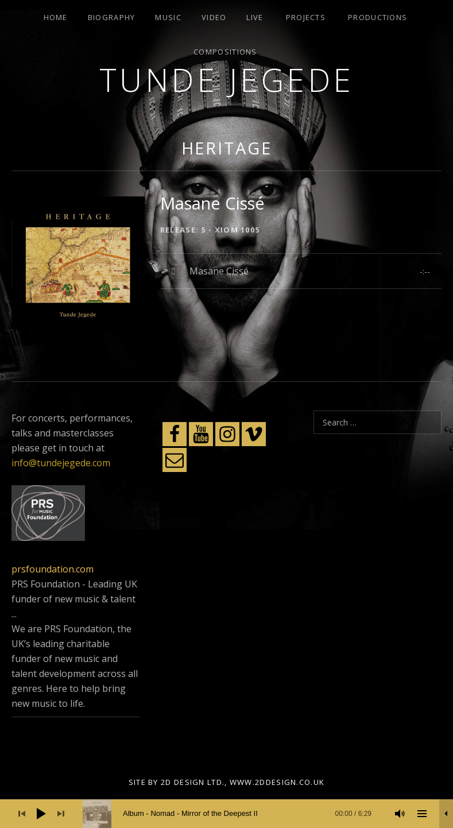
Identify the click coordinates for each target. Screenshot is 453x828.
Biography (111, 17)
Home (56, 17)
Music (168, 17)
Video (214, 17)
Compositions (225, 52)
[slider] (233, 813)
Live (254, 17)
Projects (306, 17)
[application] (226, 813)
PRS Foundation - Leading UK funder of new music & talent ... (74, 599)
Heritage (226, 148)
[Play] (41, 813)
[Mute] (400, 813)
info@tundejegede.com (60, 462)
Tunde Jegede (226, 79)
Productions (377, 17)
